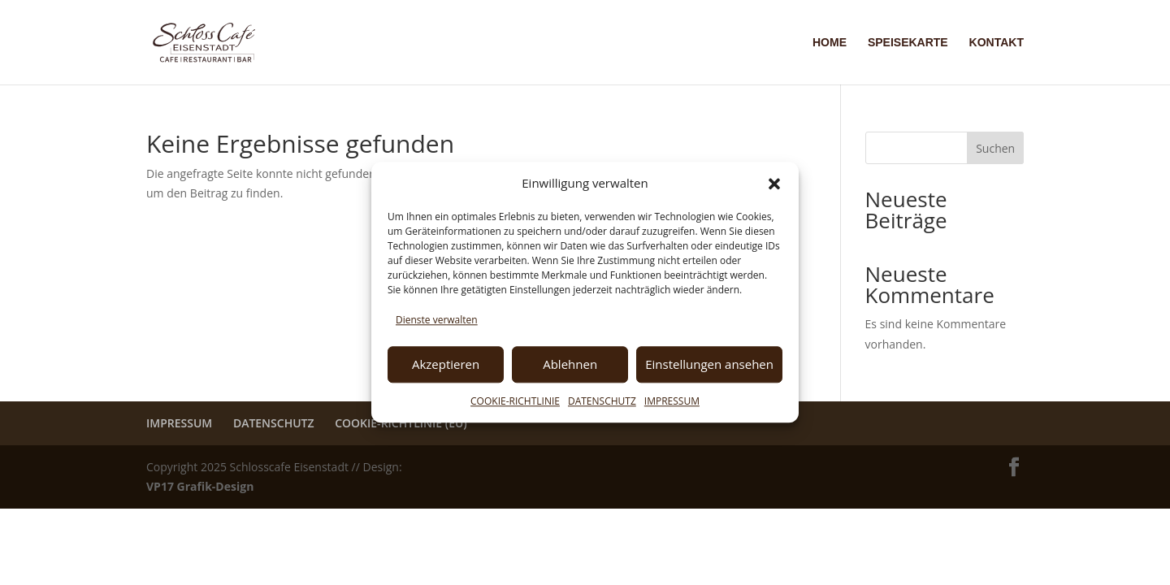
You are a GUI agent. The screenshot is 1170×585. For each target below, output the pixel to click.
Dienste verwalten (437, 320)
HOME (829, 43)
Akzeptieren (445, 364)
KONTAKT (996, 43)
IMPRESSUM (672, 401)
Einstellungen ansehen (709, 364)
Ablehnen (570, 364)
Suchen (995, 148)
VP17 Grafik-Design (200, 486)
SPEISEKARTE (908, 43)
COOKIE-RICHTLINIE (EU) (401, 423)
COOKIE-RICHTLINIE (515, 401)
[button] (774, 184)
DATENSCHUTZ (602, 401)
